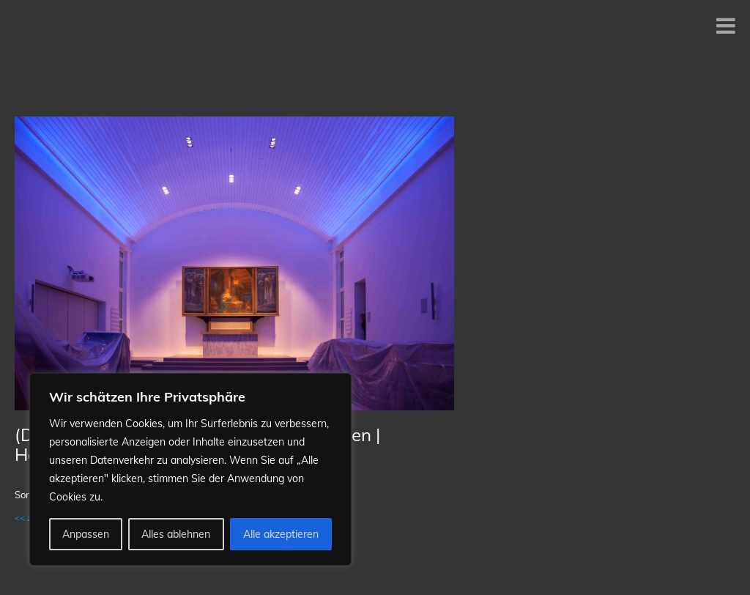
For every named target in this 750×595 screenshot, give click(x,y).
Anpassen (85, 534)
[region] (190, 469)
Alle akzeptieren (281, 534)
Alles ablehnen (175, 534)
